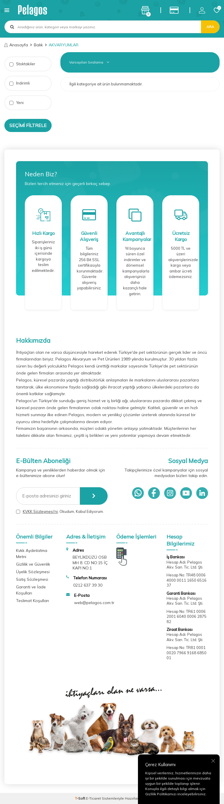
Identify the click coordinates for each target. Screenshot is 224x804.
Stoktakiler (22, 63)
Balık (38, 44)
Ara (210, 26)
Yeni (16, 102)
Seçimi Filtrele (28, 125)
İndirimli (19, 83)
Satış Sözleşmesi (32, 579)
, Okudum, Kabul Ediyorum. (60, 511)
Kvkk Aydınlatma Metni (31, 553)
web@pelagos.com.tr (94, 602)
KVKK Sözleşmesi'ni (40, 511)
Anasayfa (16, 44)
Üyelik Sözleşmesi (33, 571)
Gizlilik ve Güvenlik (33, 564)
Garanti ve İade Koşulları (31, 590)
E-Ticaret (93, 798)
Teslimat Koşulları (32, 600)
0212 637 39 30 (87, 585)
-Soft (80, 798)
